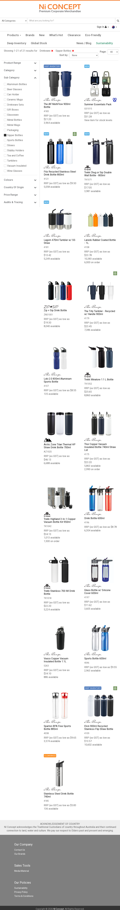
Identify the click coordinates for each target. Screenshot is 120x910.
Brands (30, 35)
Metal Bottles (14, 119)
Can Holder (13, 94)
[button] (114, 26)
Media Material (21, 871)
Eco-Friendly (93, 35)
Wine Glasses (14, 170)
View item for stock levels (98, 120)
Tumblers (12, 160)
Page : (103, 51)
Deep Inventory (16, 43)
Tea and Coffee (15, 155)
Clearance (74, 35)
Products (14, 35)
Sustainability (104, 43)
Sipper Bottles (65, 50)
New (42, 35)
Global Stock (39, 43)
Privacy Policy (21, 892)
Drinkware (46, 50)
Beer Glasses (14, 89)
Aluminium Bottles (17, 84)
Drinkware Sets (15, 104)
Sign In (103, 26)
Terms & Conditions (23, 896)
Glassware (13, 114)
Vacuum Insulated (16, 165)
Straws (11, 145)
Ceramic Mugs (15, 99)
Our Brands (19, 854)
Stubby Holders (15, 150)
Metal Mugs (13, 125)
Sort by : (64, 55)
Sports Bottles (15, 140)
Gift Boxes (13, 109)
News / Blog (84, 43)
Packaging (12, 130)
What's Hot (56, 35)
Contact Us (19, 850)
